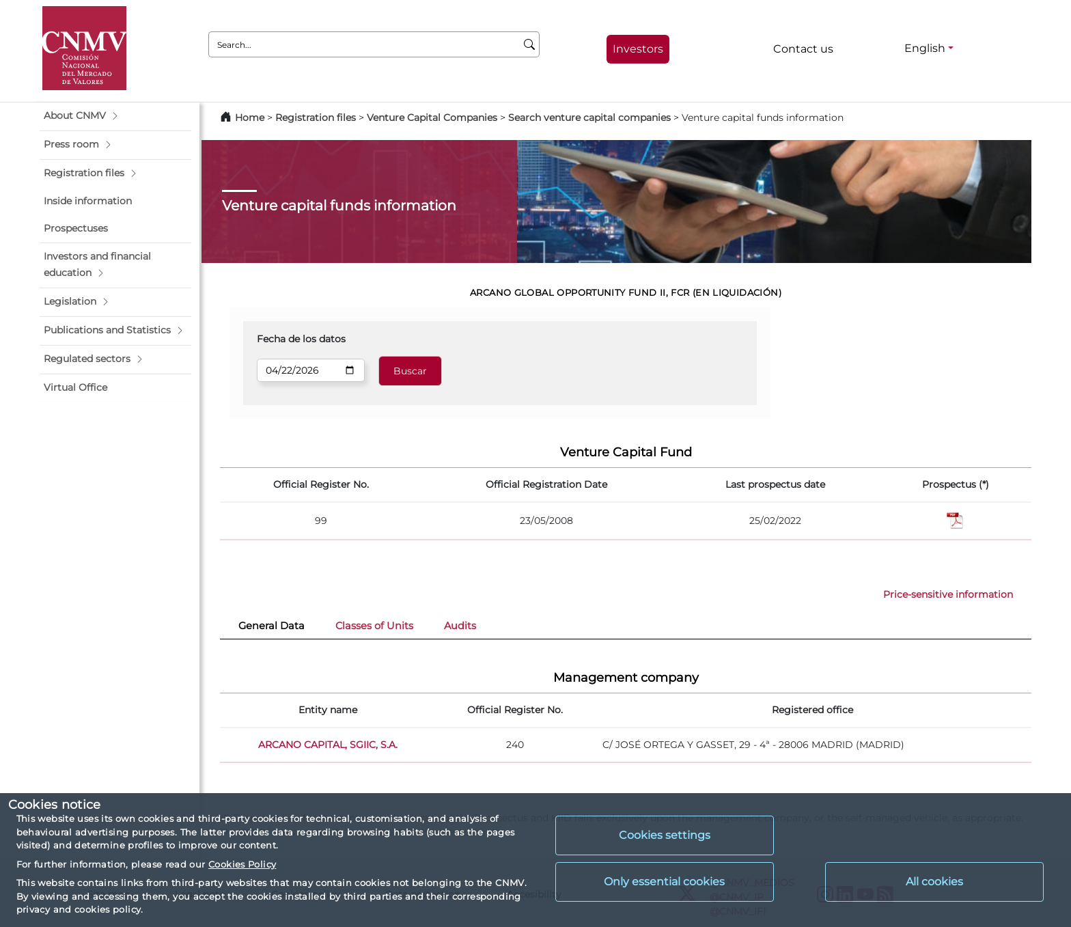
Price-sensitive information (948, 594)
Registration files (315, 117)
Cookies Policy (242, 864)
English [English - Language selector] (924, 48)
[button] (115, 116)
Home (249, 117)
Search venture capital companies (589, 117)
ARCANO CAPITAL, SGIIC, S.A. (328, 744)
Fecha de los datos (301, 339)
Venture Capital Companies (432, 117)
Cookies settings (664, 835)
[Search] (530, 44)
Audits (460, 626)
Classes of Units (374, 626)
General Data (271, 626)
